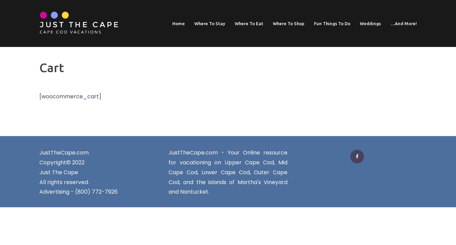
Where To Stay (209, 23)
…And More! (403, 23)
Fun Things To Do (332, 23)
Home (178, 23)
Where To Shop (288, 23)
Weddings (370, 23)
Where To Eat (249, 23)
